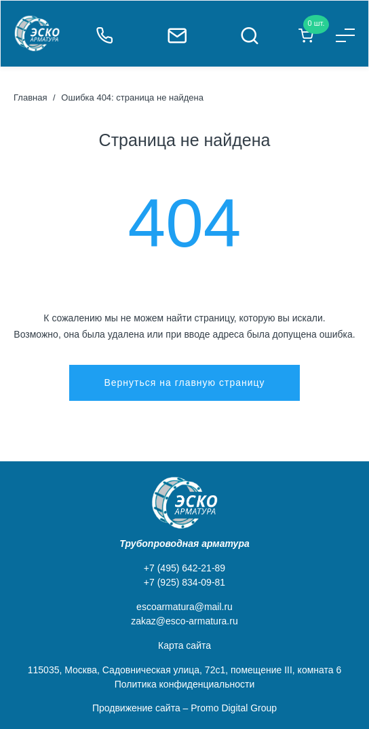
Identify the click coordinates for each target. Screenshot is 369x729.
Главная (30, 97)
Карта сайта (184, 645)
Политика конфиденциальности (185, 684)
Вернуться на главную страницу (184, 382)
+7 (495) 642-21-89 (184, 568)
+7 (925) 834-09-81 (184, 582)
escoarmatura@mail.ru (184, 606)
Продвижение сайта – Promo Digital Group (184, 708)
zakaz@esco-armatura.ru (184, 621)
